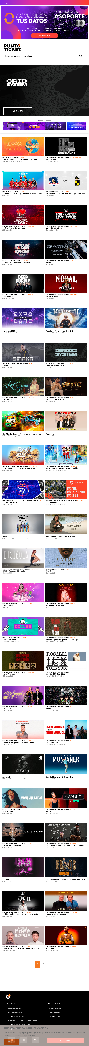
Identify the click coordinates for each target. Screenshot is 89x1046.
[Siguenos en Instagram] (23, 1040)
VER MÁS (18, 78)
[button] (38, 87)
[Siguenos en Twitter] (35, 1040)
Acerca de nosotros (14, 1009)
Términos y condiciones (15, 1017)
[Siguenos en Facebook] (11, 1040)
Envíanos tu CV (54, 1017)
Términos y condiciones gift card (18, 1025)
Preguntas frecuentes (14, 1013)
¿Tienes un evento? (55, 1009)
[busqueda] (81, 22)
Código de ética (12, 1029)
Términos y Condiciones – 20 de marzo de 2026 (23, 1021)
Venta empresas (55, 1013)
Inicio (6, 3)
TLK (14, 3)
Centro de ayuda (65, 1040)
